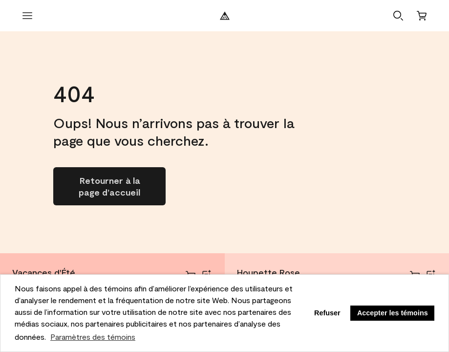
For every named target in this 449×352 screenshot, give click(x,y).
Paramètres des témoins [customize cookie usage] (92, 336)
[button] (398, 15)
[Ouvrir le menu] (27, 15)
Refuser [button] (327, 313)
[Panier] (421, 15)
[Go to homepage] (109, 186)
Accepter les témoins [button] (392, 313)
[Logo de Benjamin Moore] (224, 15)
